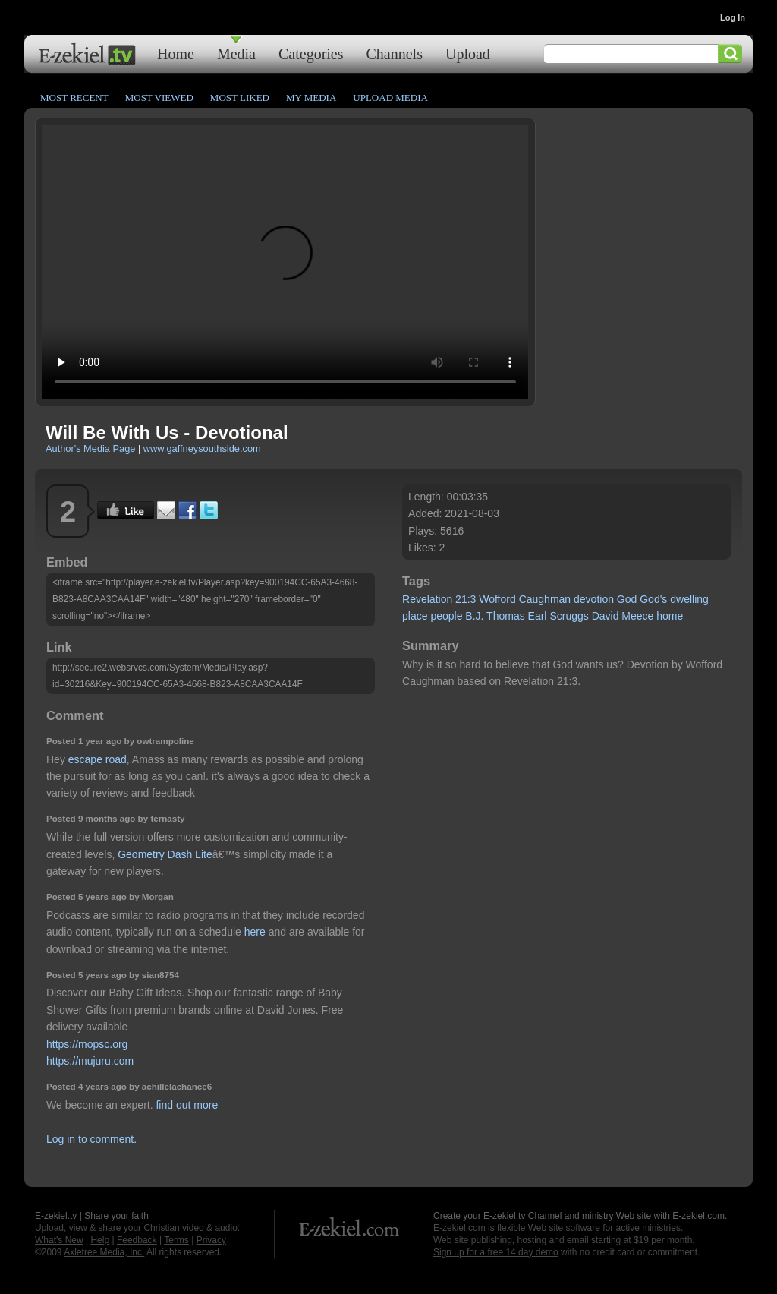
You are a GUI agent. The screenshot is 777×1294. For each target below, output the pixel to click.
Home (175, 54)
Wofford (497, 599)
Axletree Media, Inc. (104, 1252)
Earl (537, 616)
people (446, 616)
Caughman (545, 599)
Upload (467, 54)
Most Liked (239, 97)
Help (99, 1240)
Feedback (137, 1240)
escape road (97, 759)
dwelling (689, 599)
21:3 (465, 599)
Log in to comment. (91, 1139)
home (669, 616)
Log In (732, 17)
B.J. (474, 616)
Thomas (505, 616)
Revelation (427, 599)
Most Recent (74, 97)
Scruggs (568, 616)
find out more (187, 1105)
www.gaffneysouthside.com (202, 448)
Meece (637, 616)
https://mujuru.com (90, 1061)
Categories (311, 54)
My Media (311, 97)
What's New (59, 1240)
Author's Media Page (90, 448)
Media (236, 54)
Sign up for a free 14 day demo (495, 1252)
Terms (176, 1240)
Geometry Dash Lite (165, 854)
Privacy (211, 1240)
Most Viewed (159, 97)
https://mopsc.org (86, 1044)
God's (653, 599)
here (255, 932)
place (414, 616)
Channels (394, 54)
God (627, 599)
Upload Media (390, 97)
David (605, 616)
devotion (594, 599)
